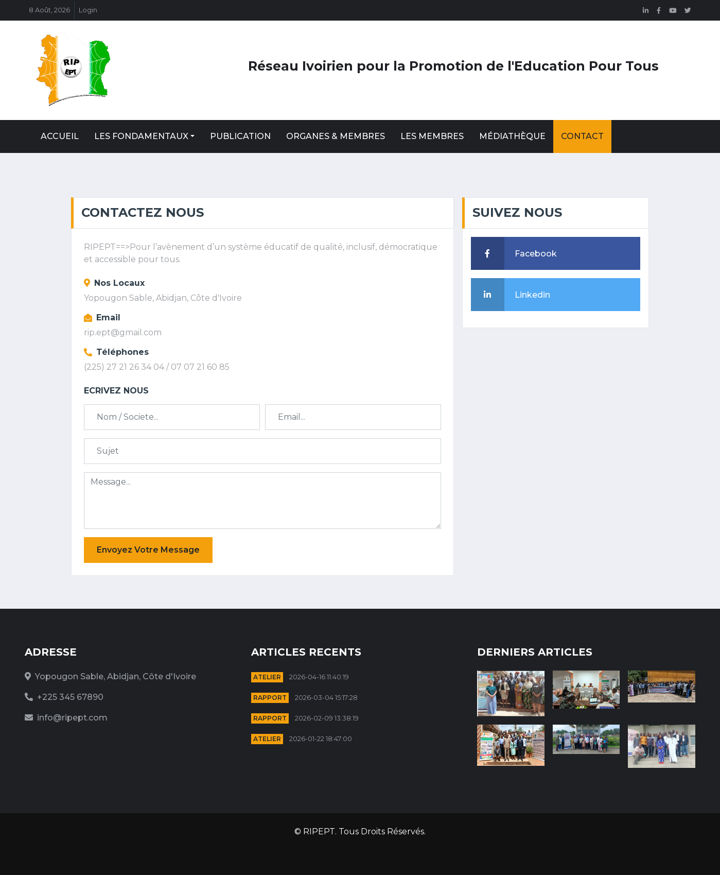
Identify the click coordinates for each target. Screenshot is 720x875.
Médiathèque (512, 136)
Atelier (267, 677)
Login (88, 10)
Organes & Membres (335, 136)
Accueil (60, 136)
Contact (582, 136)
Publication (240, 136)
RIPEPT (319, 831)
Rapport (270, 697)
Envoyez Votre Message (148, 550)
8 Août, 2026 (49, 10)
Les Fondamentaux (141, 136)
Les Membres (432, 136)
